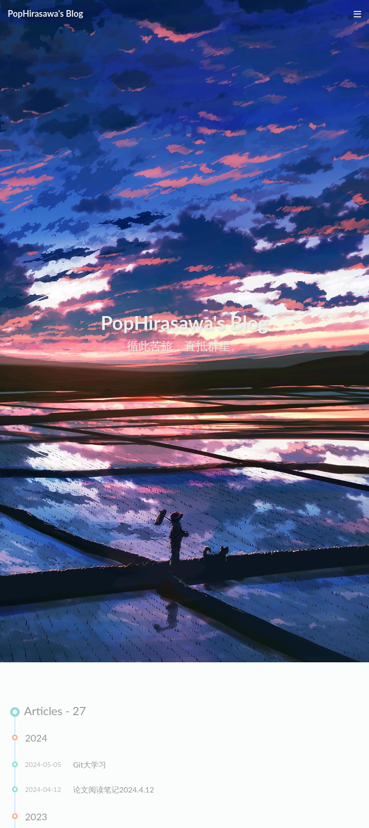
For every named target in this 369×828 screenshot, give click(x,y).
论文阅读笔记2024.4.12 (113, 790)
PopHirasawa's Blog (45, 13)
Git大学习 (89, 765)
